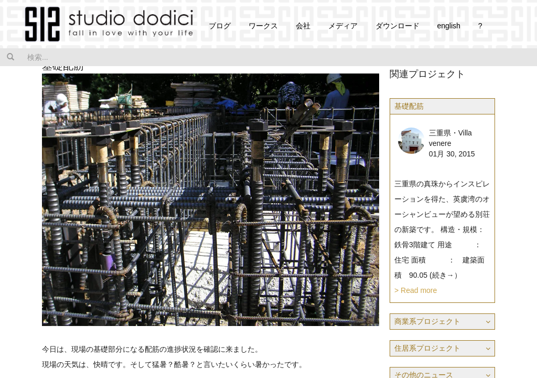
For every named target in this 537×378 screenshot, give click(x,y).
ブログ (220, 26)
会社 (303, 26)
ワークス (263, 26)
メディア (343, 26)
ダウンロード (397, 26)
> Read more (415, 290)
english (448, 26)
